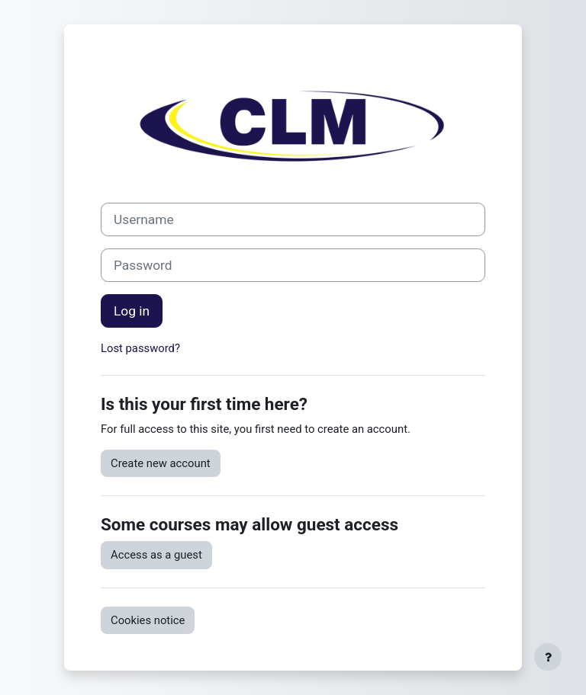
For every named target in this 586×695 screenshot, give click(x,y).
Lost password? (140, 348)
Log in (132, 311)
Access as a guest (156, 555)
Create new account (161, 463)
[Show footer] (548, 657)
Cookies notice (148, 620)
